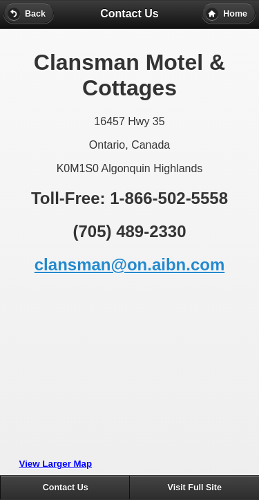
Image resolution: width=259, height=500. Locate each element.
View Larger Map (56, 464)
